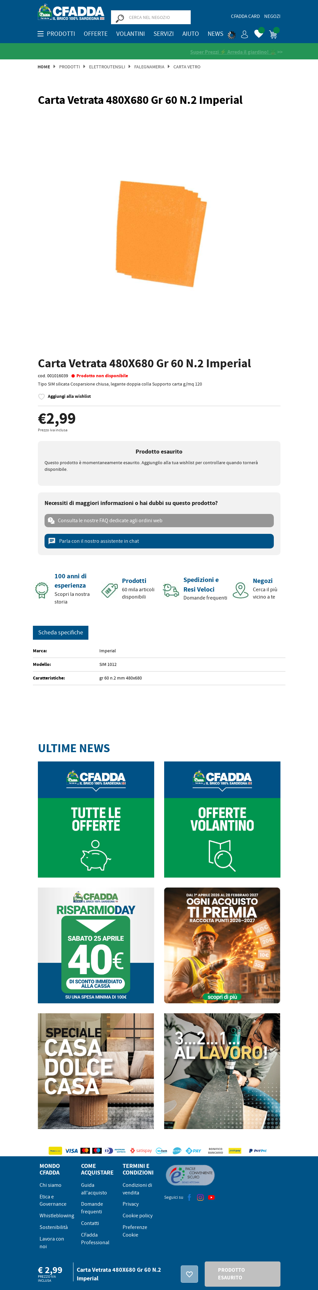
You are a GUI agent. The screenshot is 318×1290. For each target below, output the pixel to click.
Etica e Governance (53, 1201)
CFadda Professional (95, 1239)
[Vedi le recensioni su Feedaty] (103, 52)
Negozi (272, 16)
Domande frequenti (92, 1208)
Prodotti (69, 67)
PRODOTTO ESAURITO (231, 1273)
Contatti (90, 1223)
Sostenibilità (54, 1227)
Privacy (131, 1204)
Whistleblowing (57, 1216)
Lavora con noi (52, 1243)
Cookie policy (138, 1216)
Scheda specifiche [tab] (60, 633)
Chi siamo (50, 1185)
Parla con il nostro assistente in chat (93, 541)
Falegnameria (149, 67)
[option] (159, 232)
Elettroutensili (107, 67)
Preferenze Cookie (135, 1231)
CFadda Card (245, 16)
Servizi (164, 34)
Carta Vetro (186, 67)
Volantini (130, 34)
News (215, 34)
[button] (238, 33)
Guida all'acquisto (94, 1189)
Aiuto (190, 34)
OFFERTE (96, 34)
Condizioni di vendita (137, 1189)
